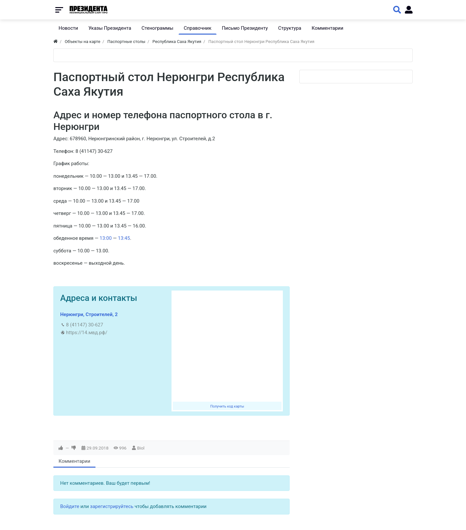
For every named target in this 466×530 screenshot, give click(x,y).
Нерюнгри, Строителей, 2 (89, 314)
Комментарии (74, 461)
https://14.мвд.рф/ (86, 332)
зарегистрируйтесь (111, 506)
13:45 (124, 238)
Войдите (69, 506)
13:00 (106, 238)
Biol (141, 447)
